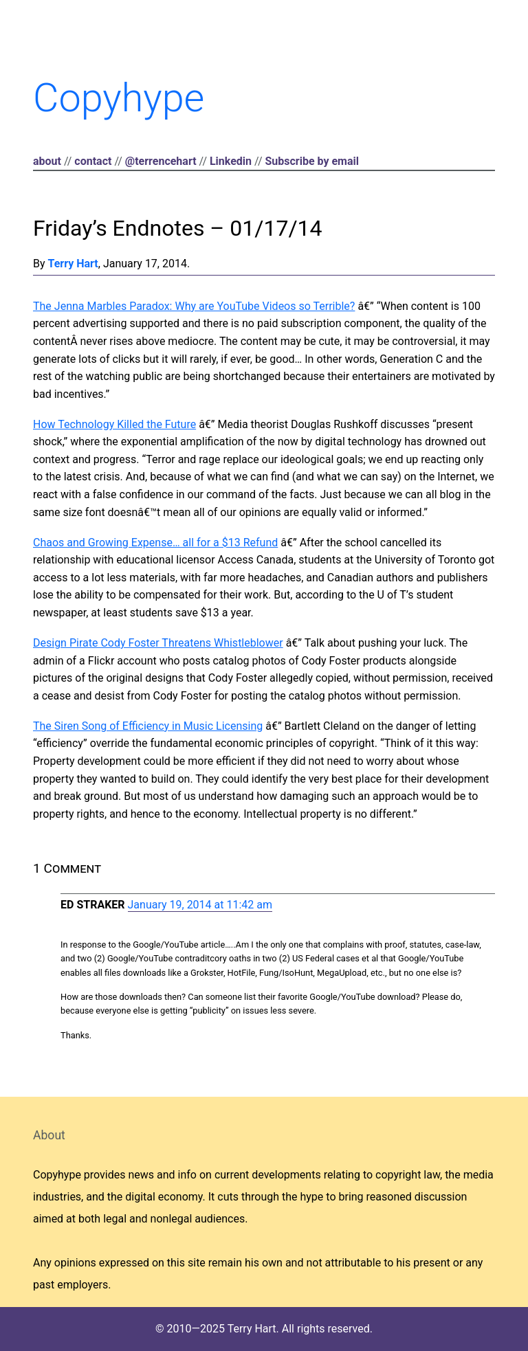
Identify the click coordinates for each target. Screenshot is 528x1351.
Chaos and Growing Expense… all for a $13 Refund (155, 542)
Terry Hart (73, 263)
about (47, 161)
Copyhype (118, 98)
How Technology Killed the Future (114, 424)
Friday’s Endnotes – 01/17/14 (177, 228)
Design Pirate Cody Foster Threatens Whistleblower (158, 642)
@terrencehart (161, 161)
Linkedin (231, 161)
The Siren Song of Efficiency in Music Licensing (148, 726)
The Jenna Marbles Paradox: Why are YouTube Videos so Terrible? (194, 306)
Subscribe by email (312, 161)
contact (92, 161)
